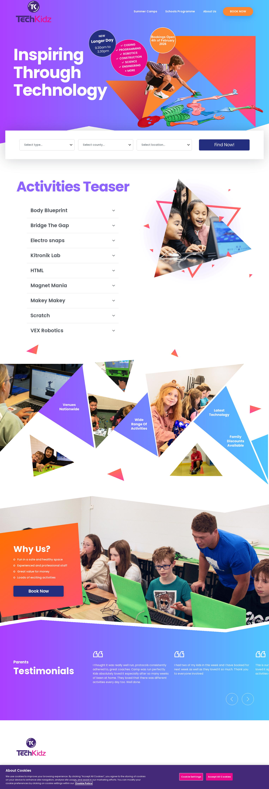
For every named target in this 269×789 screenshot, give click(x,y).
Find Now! (224, 145)
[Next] (248, 699)
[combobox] (47, 145)
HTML (73, 270)
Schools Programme (180, 11)
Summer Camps (145, 11)
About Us (209, 11)
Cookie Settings (191, 779)
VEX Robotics (73, 330)
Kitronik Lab (73, 255)
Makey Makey (73, 300)
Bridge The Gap (73, 225)
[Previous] (232, 699)
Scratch (73, 315)
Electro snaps (73, 240)
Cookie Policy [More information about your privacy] (83, 785)
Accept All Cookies (219, 779)
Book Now (238, 11)
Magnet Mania (73, 285)
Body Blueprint (73, 210)
